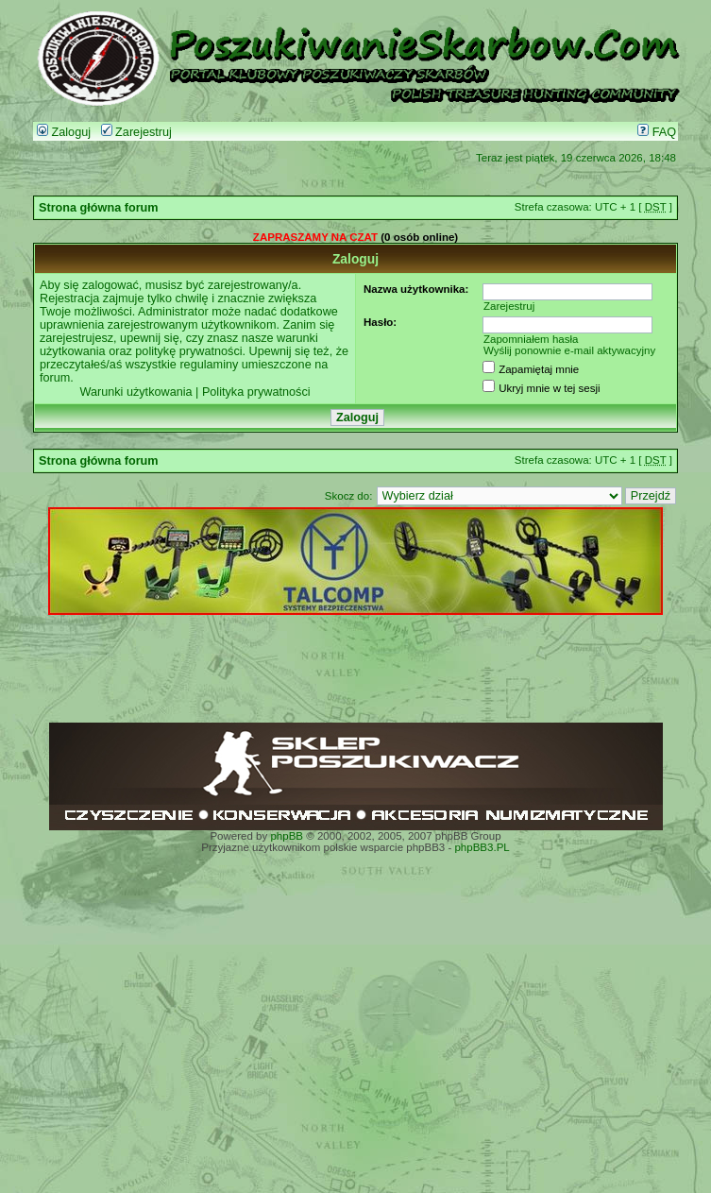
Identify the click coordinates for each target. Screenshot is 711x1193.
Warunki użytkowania (135, 392)
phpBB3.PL (481, 847)
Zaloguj (64, 132)
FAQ (656, 132)
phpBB (286, 836)
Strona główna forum (99, 207)
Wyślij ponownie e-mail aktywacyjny (569, 350)
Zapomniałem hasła (531, 339)
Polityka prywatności (256, 392)
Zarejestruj (136, 132)
